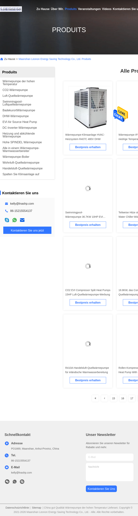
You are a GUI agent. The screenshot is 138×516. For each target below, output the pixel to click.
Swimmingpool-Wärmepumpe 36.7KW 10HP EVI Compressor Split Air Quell (84, 217)
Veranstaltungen (89, 9)
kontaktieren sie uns (101, 488)
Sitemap (36, 507)
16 (122, 398)
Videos (106, 9)
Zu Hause (43, 9)
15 (113, 398)
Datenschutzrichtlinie (17, 507)
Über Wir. (57, 9)
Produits (71, 9)
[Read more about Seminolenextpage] (95, 398)
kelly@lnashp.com (22, 203)
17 (131, 398)
